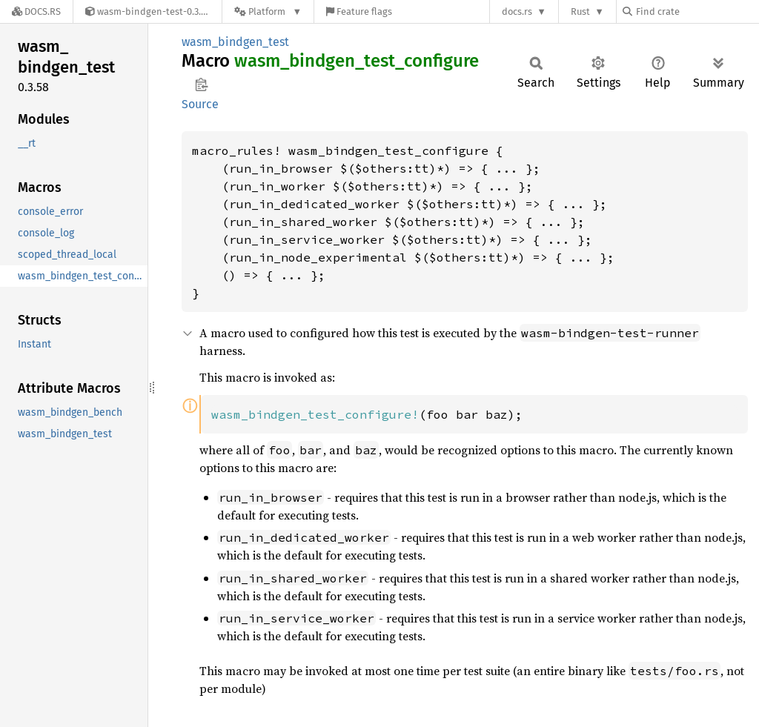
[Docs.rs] (36, 11)
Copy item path (201, 84)
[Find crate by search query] (696, 11)
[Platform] (268, 11)
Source (200, 104)
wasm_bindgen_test (235, 42)
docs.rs (517, 11)
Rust (580, 11)
